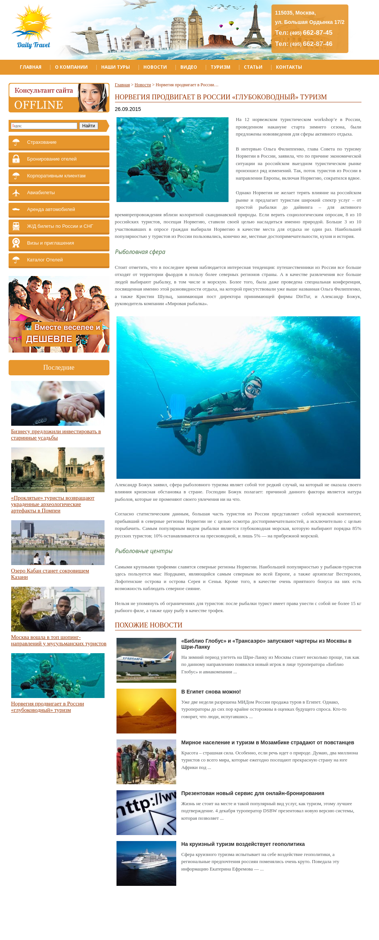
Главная (30, 67)
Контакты (289, 67)
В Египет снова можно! (211, 692)
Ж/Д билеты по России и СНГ (60, 226)
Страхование (42, 142)
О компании (71, 67)
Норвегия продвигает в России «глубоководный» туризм (47, 707)
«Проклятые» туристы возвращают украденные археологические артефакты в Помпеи (52, 504)
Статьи (253, 67)
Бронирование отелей (52, 159)
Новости (155, 67)
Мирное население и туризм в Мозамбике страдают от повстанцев (267, 742)
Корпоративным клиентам (56, 176)
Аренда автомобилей (51, 209)
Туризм (220, 67)
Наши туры (115, 67)
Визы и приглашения (50, 243)
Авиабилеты (41, 192)
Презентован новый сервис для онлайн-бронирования (252, 793)
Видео (188, 67)
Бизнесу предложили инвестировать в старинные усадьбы (56, 434)
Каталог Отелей (45, 260)
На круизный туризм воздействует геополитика (243, 844)
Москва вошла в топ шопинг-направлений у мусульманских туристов (59, 640)
